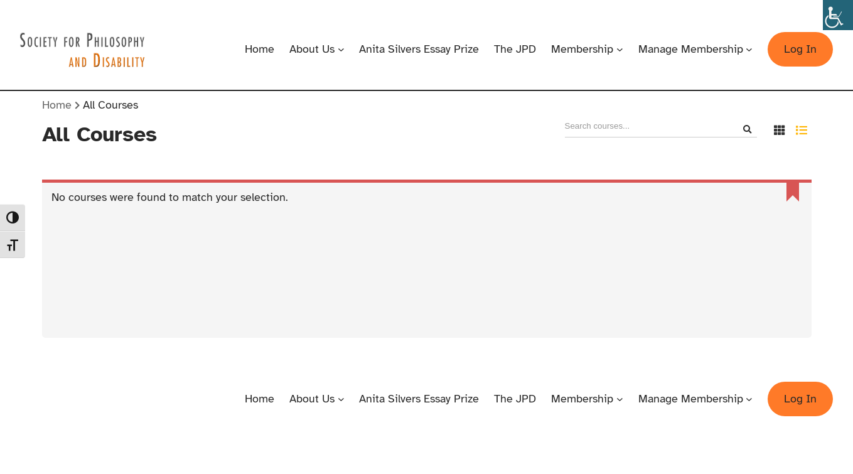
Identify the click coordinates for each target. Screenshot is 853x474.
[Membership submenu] (619, 49)
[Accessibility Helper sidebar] (838, 15)
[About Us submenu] (341, 49)
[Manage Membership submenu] (749, 49)
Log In (800, 49)
